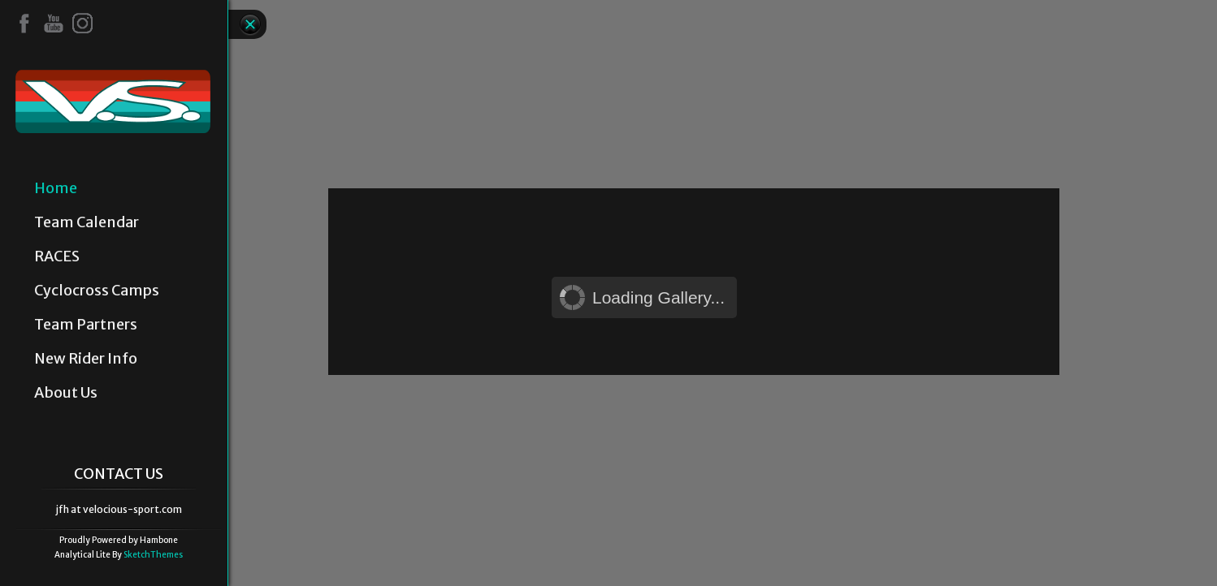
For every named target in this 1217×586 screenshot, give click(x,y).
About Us (65, 393)
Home (55, 188)
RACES (57, 256)
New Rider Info (85, 359)
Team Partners (85, 325)
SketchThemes (153, 554)
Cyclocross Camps (96, 290)
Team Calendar (86, 222)
